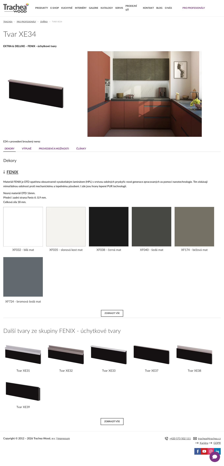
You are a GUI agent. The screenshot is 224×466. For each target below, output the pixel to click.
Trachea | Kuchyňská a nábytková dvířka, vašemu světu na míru (16, 8)
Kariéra (204, 443)
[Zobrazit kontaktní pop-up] (215, 457)
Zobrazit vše (112, 313)
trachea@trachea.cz (209, 438)
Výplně (26, 148)
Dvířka (44, 22)
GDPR (217, 443)
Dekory (9, 148)
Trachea (7, 22)
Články (81, 148)
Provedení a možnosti (54, 148)
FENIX (12, 172)
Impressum (63, 438)
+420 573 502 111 (180, 438)
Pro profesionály (26, 22)
